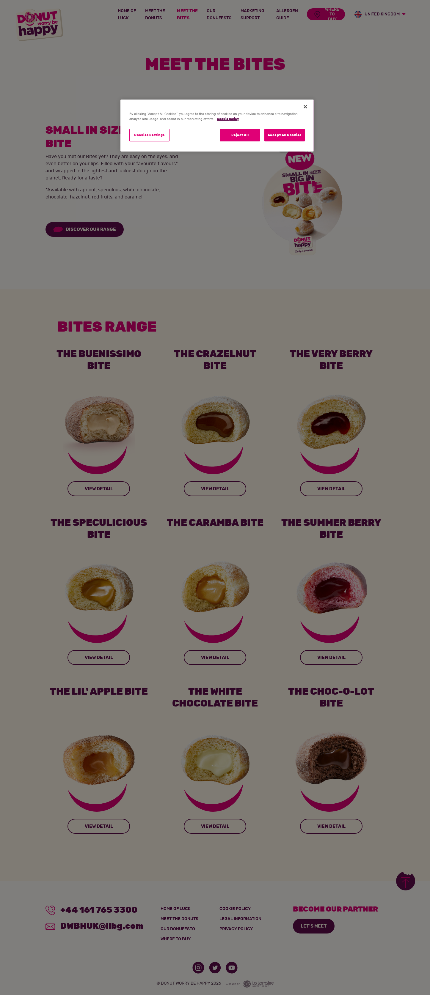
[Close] (305, 106)
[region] (217, 126)
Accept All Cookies (285, 135)
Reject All (240, 135)
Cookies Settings (149, 135)
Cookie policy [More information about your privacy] (228, 119)
